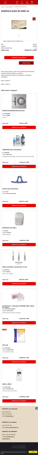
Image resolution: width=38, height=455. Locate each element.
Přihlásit (27, 3)
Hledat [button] (22, 3)
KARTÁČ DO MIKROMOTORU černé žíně (13, 110)
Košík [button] (32, 3)
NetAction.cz (23, 447)
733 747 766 (8, 425)
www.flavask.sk (6, 438)
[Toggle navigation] (17, 2)
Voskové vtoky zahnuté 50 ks (10, 188)
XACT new (5, 345)
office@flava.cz (10, 416)
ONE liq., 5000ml (6, 384)
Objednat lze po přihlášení (18, 57)
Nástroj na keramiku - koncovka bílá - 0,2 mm (14, 266)
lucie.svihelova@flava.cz (12, 427)
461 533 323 (7, 412)
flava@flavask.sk (10, 436)
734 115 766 (8, 414)
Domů (2, 6)
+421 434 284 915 (10, 434)
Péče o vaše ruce (9, 6)
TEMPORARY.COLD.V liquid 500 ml (12, 149)
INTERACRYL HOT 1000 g (9, 227)
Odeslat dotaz (27, 63)
